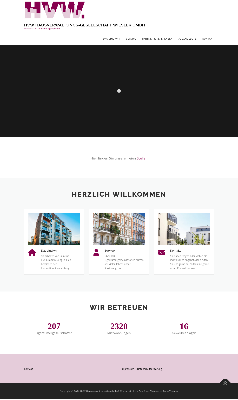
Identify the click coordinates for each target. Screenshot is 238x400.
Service (131, 39)
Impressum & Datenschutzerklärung (142, 369)
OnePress (144, 392)
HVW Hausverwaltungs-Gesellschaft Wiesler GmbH (84, 25)
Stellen (142, 158)
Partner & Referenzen (157, 39)
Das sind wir (111, 39)
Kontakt (208, 39)
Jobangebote (187, 39)
